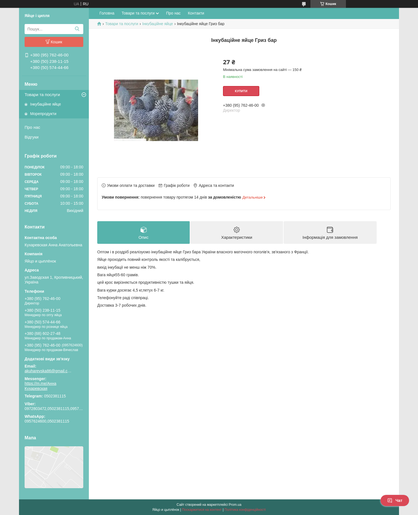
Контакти (196, 13)
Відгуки (32, 137)
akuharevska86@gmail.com (48, 371)
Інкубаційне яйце (45, 104)
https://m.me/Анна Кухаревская (40, 386)
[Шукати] (77, 29)
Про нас (32, 127)
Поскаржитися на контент (202, 510)
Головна (106, 13)
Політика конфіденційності (245, 510)
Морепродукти (43, 113)
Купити (241, 91)
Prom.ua (235, 505)
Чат (394, 500)
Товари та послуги (42, 94)
